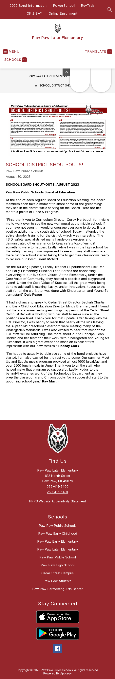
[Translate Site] (98, 51)
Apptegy (66, 673)
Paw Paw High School (57, 565)
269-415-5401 (57, 492)
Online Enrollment (63, 13)
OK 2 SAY (34, 13)
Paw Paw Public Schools (57, 526)
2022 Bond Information (28, 6)
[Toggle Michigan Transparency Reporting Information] (66, 72)
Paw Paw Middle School (57, 557)
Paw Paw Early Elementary (57, 541)
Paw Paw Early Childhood (57, 533)
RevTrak (87, 6)
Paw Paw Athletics (57, 581)
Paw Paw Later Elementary (49, 76)
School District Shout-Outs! (62, 85)
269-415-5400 (57, 487)
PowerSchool (64, 6)
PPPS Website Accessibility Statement (57, 501)
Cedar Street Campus (57, 573)
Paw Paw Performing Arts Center (57, 589)
